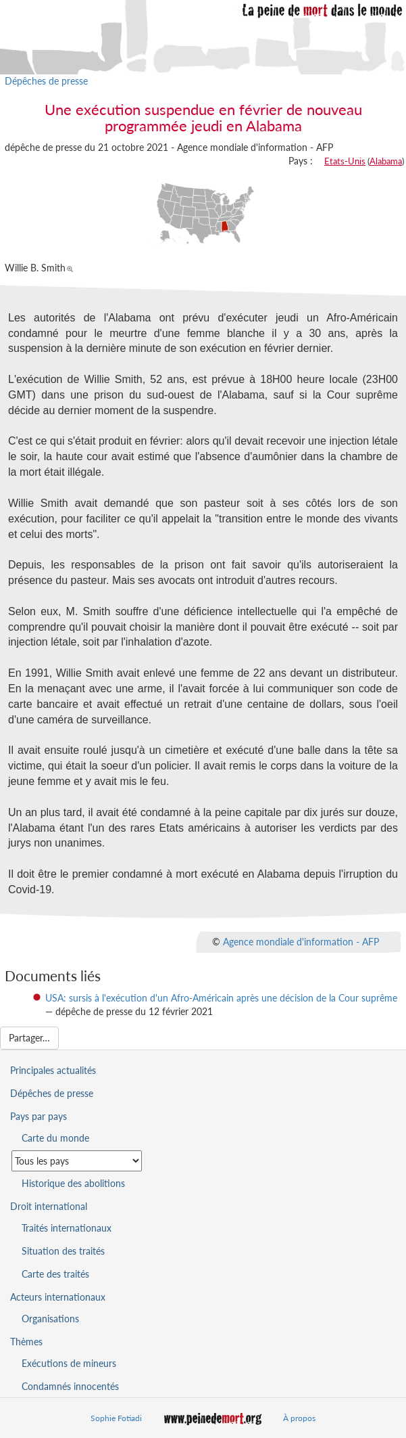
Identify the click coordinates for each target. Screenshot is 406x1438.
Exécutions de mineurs (69, 1363)
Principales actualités (53, 1070)
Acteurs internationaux (57, 1297)
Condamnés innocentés (70, 1386)
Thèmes (26, 1341)
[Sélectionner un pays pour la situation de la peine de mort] (76, 1160)
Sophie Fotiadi (116, 1418)
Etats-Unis (344, 161)
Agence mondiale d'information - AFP (301, 941)
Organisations (50, 1318)
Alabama (386, 161)
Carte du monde (55, 1138)
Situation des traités (63, 1251)
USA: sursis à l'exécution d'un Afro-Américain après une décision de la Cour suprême (221, 998)
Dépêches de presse (46, 81)
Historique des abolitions (73, 1183)
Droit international (48, 1206)
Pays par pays (38, 1116)
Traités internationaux (66, 1228)
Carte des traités (55, 1274)
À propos (299, 1418)
